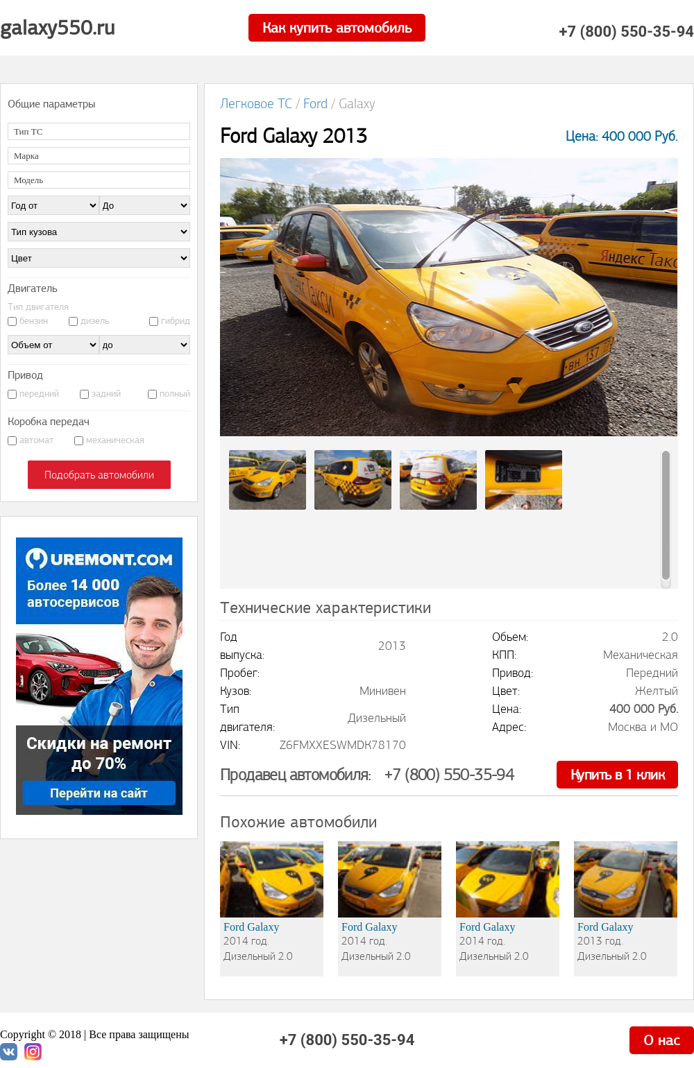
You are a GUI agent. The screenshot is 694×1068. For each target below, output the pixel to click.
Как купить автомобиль (337, 28)
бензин (33, 321)
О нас (661, 1040)
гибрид (175, 321)
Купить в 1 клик (617, 775)
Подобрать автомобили (99, 474)
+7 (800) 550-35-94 (626, 32)
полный (175, 393)
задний (106, 393)
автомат (36, 440)
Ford (315, 104)
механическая (115, 440)
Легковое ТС (256, 104)
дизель (95, 321)
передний (39, 393)
